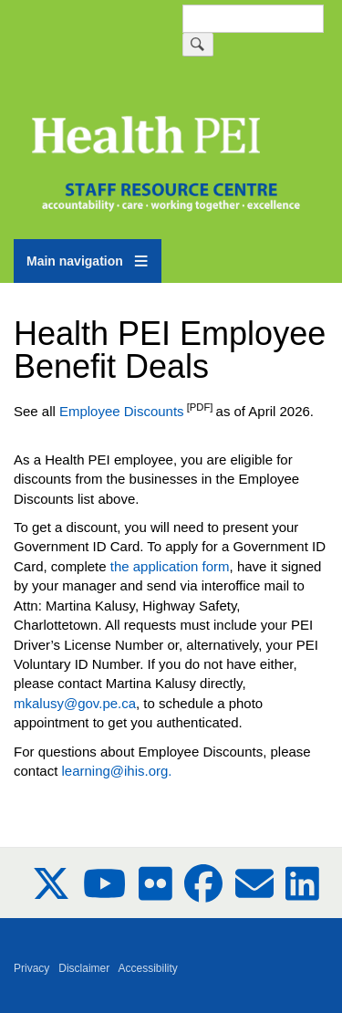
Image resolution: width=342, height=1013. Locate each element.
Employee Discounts (121, 411)
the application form (170, 566)
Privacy (31, 968)
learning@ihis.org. (116, 770)
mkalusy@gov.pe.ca (75, 703)
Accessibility (148, 968)
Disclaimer (83, 968)
